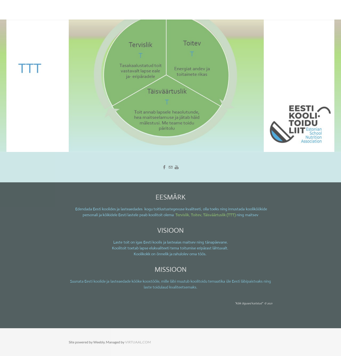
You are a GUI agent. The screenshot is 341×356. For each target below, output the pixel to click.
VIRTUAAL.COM (138, 342)
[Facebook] (164, 167)
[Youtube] (177, 167)
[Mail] (170, 167)
